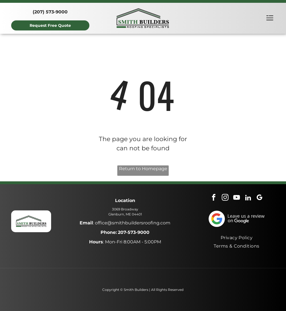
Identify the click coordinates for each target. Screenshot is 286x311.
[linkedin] (248, 198)
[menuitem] (236, 238)
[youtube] (237, 198)
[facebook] (214, 198)
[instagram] (225, 198)
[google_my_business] (259, 198)
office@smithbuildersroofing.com (132, 222)
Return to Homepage (143, 168)
